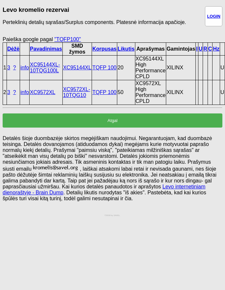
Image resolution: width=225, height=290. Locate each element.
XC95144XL (77, 67)
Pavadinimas (46, 49)
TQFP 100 (104, 67)
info (24, 67)
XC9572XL (42, 92)
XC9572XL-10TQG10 (76, 92)
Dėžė (13, 49)
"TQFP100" (67, 39)
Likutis (126, 49)
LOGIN (213, 16)
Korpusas (104, 49)
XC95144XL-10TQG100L (45, 67)
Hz (216, 49)
